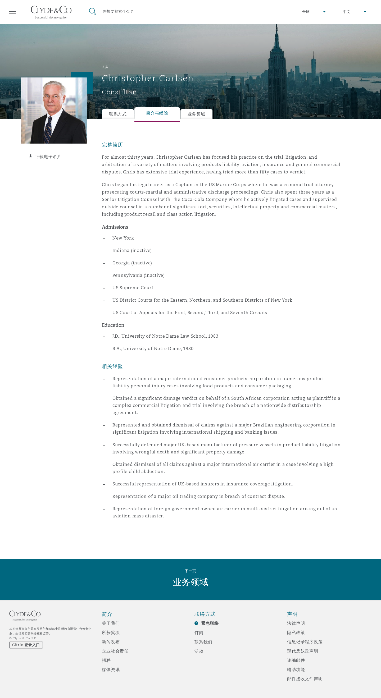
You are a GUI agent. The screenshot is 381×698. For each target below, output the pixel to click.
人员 (105, 67)
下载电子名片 (48, 156)
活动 (198, 651)
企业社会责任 (115, 651)
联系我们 (203, 642)
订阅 (198, 632)
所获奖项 (111, 632)
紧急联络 (210, 623)
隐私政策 (296, 632)
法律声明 (296, 623)
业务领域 (196, 114)
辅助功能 (296, 669)
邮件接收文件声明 (305, 678)
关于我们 (111, 623)
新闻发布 (111, 641)
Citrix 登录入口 (26, 644)
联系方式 (118, 114)
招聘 (106, 660)
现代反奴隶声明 (302, 651)
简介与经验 (157, 113)
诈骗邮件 (296, 660)
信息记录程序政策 (305, 641)
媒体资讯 (111, 669)
